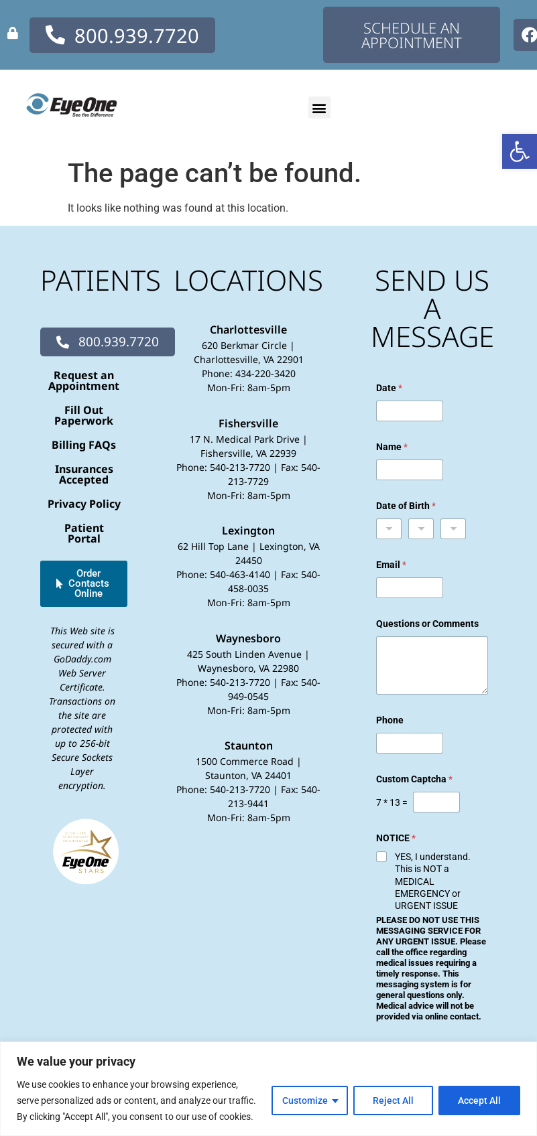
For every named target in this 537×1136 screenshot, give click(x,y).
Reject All (393, 1100)
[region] (268, 1089)
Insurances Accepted (84, 474)
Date (389, 387)
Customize (305, 1100)
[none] (13, 33)
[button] (519, 151)
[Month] (389, 528)
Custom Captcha (414, 779)
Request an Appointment (83, 380)
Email (391, 564)
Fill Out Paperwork (83, 415)
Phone (390, 720)
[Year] (453, 528)
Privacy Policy (84, 503)
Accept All (479, 1100)
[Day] (421, 528)
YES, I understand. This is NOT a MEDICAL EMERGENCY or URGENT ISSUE (433, 881)
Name (392, 446)
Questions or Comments (427, 623)
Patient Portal (84, 533)
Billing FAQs (84, 444)
